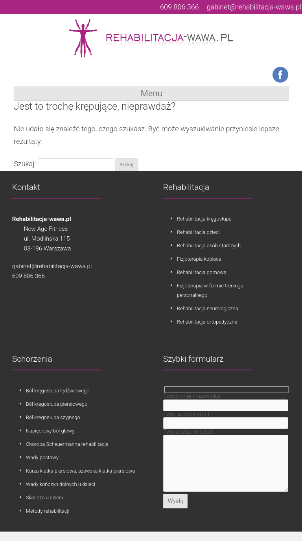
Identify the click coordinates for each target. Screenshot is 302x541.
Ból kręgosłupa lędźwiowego (58, 391)
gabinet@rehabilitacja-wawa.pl (254, 7)
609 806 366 (179, 7)
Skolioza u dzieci (44, 498)
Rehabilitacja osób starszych (209, 245)
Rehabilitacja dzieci (198, 232)
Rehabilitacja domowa (201, 272)
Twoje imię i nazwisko (191, 395)
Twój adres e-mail (186, 415)
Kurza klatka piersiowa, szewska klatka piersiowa (80, 471)
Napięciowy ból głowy (50, 431)
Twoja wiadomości (187, 434)
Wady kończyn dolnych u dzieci (60, 484)
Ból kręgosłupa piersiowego (57, 404)
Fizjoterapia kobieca (199, 259)
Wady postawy (42, 457)
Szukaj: (25, 164)
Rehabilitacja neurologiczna (207, 308)
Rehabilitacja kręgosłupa (204, 219)
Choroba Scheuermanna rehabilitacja (67, 444)
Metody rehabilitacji (48, 511)
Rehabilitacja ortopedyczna (207, 322)
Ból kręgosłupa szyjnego (53, 417)
